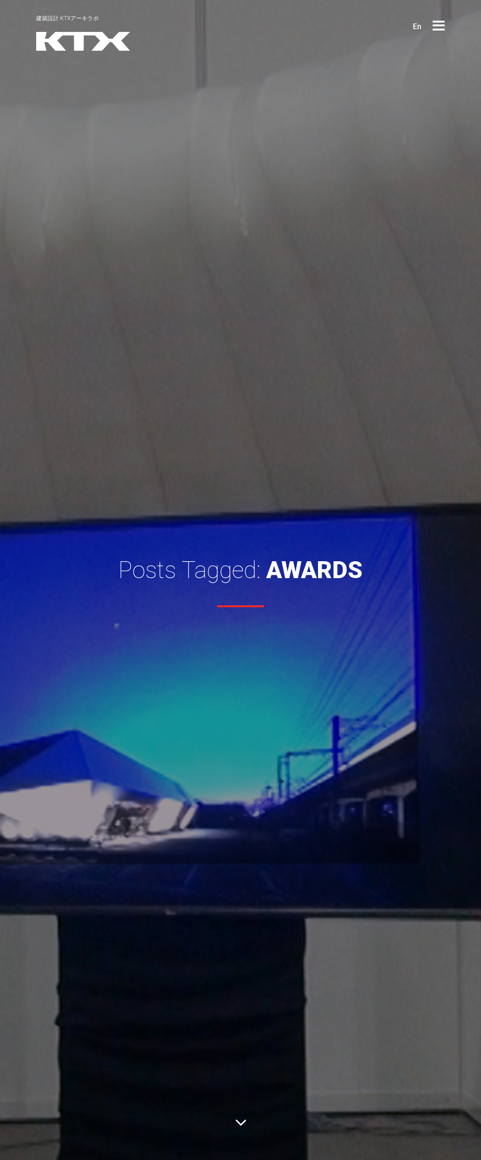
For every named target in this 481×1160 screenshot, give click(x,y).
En (417, 26)
